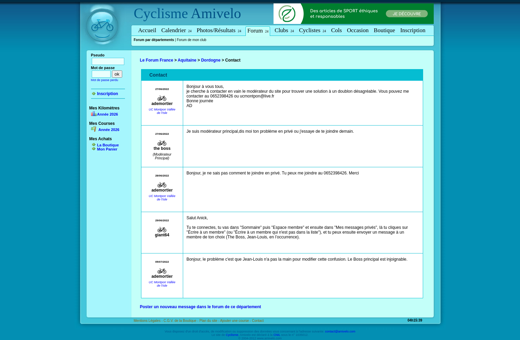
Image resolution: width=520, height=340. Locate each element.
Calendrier (176, 30)
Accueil (147, 30)
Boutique (384, 30)
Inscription (413, 30)
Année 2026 (107, 114)
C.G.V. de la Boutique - (182, 321)
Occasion (358, 30)
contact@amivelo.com (340, 331)
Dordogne (210, 60)
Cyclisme (161, 13)
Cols (336, 30)
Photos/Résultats (219, 30)
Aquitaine (187, 60)
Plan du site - (209, 321)
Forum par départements (154, 40)
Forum (257, 30)
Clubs (284, 30)
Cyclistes (312, 30)
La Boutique (108, 145)
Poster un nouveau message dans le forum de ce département (200, 306)
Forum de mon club (191, 40)
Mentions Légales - (149, 321)
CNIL (277, 335)
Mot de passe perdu (104, 80)
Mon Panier (107, 149)
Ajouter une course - (236, 321)
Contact (258, 321)
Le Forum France (156, 60)
